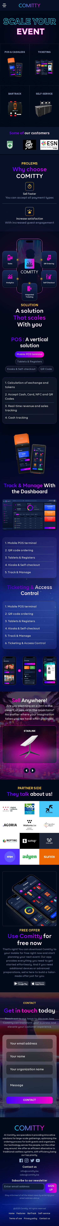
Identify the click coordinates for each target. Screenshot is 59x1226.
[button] (15, 64)
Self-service (44, 1214)
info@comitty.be (30, 1171)
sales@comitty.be (29, 1175)
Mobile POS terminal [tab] (29, 354)
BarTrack (32, 1214)
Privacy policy (30, 1219)
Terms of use (15, 1219)
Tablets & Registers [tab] (29, 361)
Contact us (44, 1219)
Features (21, 1214)
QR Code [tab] (46, 369)
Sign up (51, 1188)
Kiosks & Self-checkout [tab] (21, 369)
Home (11, 1214)
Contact (29, 1100)
